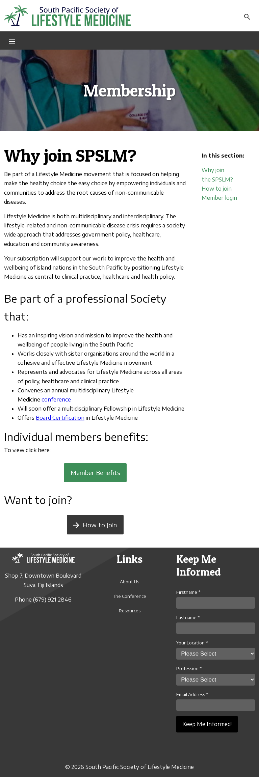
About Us (129, 581)
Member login (219, 197)
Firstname (188, 592)
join (227, 188)
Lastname (188, 617)
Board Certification (60, 417)
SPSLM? (222, 179)
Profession (189, 668)
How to (212, 188)
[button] (12, 40)
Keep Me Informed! (207, 724)
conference (56, 399)
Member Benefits (95, 472)
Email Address (192, 694)
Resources (129, 610)
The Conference (129, 596)
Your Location (192, 642)
